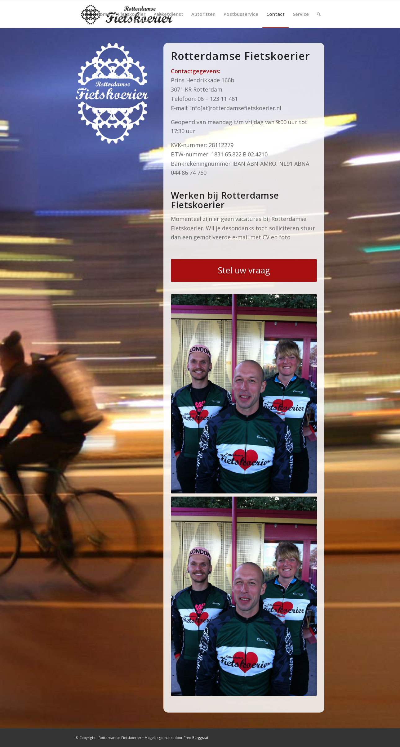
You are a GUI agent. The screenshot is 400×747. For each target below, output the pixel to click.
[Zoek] (319, 14)
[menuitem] (103, 14)
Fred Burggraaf (196, 737)
